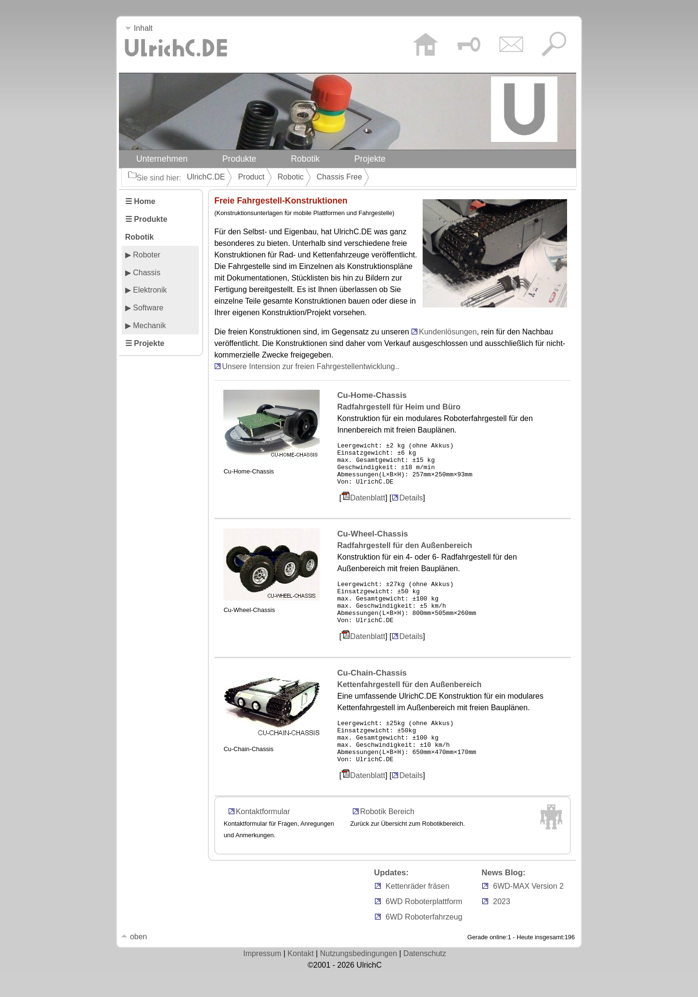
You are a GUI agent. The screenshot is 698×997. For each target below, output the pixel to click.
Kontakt (300, 979)
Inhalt (139, 28)
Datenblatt (367, 506)
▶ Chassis (142, 272)
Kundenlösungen (448, 332)
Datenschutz (424, 979)
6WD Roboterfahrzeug (424, 943)
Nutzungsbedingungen (358, 979)
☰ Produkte (146, 219)
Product (251, 177)
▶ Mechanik (145, 325)
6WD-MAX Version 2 (528, 912)
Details (407, 506)
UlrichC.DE (206, 177)
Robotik (305, 159)
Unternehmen (162, 159)
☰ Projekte (145, 343)
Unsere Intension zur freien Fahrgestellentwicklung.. (310, 366)
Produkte (239, 159)
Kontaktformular (263, 837)
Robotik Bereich (387, 837)
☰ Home (140, 201)
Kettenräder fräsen (418, 912)
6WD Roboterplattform (424, 927)
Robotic (291, 177)
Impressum (262, 979)
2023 (501, 927)
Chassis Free (339, 177)
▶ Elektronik (146, 290)
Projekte (370, 159)
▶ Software (144, 308)
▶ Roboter (142, 255)
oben (134, 963)
